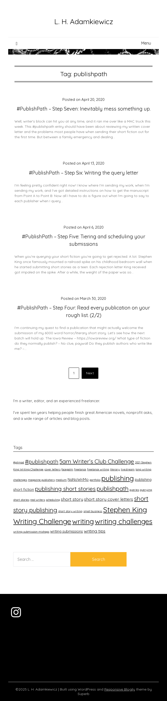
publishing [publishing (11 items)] (117, 478)
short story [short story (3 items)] (72, 499)
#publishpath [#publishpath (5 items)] (41, 461)
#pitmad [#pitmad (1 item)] (18, 462)
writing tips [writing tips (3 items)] (94, 531)
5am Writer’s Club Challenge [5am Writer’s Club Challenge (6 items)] (96, 461)
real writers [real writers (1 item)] (37, 500)
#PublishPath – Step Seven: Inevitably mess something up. (84, 109)
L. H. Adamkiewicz (83, 21)
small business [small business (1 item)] (92, 511)
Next (90, 373)
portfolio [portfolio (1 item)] (95, 480)
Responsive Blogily (119, 689)
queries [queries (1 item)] (134, 490)
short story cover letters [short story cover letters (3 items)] (108, 499)
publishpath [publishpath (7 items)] (113, 488)
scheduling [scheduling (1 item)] (53, 500)
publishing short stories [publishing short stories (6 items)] (65, 488)
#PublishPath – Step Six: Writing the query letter (83, 173)
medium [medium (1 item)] (61, 480)
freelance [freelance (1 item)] (80, 469)
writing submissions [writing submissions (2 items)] (66, 531)
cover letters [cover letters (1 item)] (52, 469)
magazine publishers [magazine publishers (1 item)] (41, 480)
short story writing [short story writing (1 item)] (70, 511)
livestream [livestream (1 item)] (128, 469)
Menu (146, 43)
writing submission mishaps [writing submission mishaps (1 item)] (31, 531)
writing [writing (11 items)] (83, 521)
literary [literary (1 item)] (115, 469)
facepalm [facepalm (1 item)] (67, 469)
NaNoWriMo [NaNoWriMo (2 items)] (78, 479)
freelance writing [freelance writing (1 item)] (98, 469)
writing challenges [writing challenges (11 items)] (123, 521)
